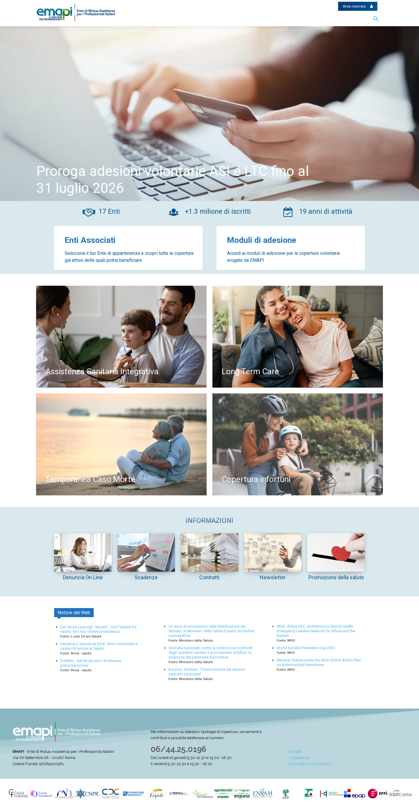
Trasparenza (299, 757)
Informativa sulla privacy (310, 764)
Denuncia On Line (83, 577)
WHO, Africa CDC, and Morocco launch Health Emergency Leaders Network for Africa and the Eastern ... (316, 631)
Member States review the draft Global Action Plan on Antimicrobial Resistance (319, 662)
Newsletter (273, 577)
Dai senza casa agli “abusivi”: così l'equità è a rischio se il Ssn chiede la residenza (98, 629)
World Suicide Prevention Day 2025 (306, 648)
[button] (376, 19)
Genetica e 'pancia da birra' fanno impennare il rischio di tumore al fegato (99, 646)
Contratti (209, 577)
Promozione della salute (336, 577)
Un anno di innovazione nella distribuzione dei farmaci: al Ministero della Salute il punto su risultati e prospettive (211, 631)
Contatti (295, 751)
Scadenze (146, 577)
